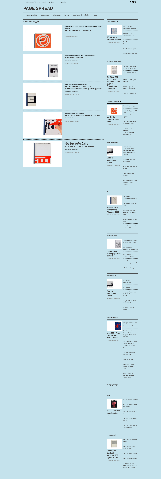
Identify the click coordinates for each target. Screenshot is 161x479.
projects (51, 2)
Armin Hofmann (112, 142)
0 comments (75, 33)
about (44, 2)
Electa (76, 26)
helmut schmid (112, 236)
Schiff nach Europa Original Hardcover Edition (128, 366)
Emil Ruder (110, 275)
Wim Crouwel (111, 435)
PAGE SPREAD (29, 476)
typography (84, 142)
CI (71, 26)
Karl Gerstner (111, 317)
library (90, 26)
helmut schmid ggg (128, 268)
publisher (67, 28)
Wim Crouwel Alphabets (130, 458)
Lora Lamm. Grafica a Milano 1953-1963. (82, 115)
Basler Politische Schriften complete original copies (128, 375)
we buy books (62, 2)
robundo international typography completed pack (129, 212)
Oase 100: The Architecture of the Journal (128, 35)
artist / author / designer (33, 2)
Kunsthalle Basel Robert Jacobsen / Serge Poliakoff (130, 182)
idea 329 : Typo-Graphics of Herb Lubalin (114, 335)
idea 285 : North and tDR (130, 400)
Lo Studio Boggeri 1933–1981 (78, 30)
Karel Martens (111, 21)
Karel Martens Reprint (129, 49)
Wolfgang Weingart (113, 61)
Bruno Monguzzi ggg (74, 57)
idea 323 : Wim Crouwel (130, 453)
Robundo (110, 192)
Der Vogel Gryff (127, 287)
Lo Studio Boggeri (97, 26)
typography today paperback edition (114, 253)
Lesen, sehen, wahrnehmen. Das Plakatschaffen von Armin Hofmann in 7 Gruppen (129, 150)
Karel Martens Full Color (130, 54)
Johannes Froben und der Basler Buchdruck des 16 (129, 294)
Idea (108, 395)
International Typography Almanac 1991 (113, 209)
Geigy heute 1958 (128, 359)
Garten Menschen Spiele (111, 160)
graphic (81, 26)
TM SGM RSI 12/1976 (129, 93)
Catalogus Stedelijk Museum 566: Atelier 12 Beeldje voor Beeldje (130, 465)
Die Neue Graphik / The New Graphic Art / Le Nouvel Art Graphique (130, 324)
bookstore (68, 26)
